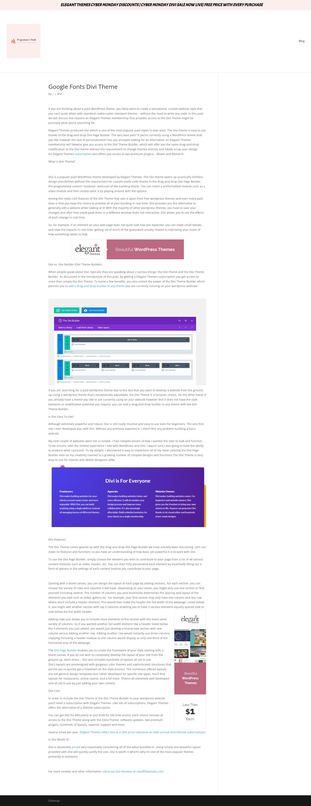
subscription (82, 154)
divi (59, 94)
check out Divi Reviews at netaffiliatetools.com (132, 771)
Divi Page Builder (65, 650)
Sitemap (54, 800)
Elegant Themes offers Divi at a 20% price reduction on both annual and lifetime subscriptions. (143, 732)
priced (76, 747)
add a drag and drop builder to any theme (96, 286)
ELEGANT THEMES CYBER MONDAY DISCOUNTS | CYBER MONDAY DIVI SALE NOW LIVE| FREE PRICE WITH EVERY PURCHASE (161, 5)
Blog (302, 41)
